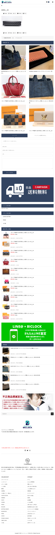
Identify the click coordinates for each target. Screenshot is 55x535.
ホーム (29, 479)
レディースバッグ (4, 479)
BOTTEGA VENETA (5, 509)
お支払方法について (31, 513)
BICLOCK (9, 37)
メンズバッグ (3, 481)
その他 (4, 223)
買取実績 (29, 490)
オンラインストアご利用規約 (33, 509)
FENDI (4, 220)
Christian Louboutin (5, 518)
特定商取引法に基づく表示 (33, 506)
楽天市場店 (30, 515)
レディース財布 (4, 484)
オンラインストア (31, 493)
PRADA (2, 504)
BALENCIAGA (4, 511)
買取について (30, 484)
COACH (2, 515)
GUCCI (2, 500)
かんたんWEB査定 (31, 481)
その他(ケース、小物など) (6, 493)
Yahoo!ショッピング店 (32, 518)
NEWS (29, 497)
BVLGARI (3, 506)
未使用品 (3, 490)
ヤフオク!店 (30, 520)
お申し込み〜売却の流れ (32, 486)
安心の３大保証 (30, 495)
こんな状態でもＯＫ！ (32, 488)
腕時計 (2, 488)
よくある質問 (30, 502)
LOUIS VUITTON (6, 216)
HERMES (3, 497)
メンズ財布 (3, 486)
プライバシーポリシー (32, 511)
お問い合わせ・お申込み (32, 504)
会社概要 (29, 500)
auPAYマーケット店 (31, 522)
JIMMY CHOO (4, 520)
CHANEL (3, 502)
